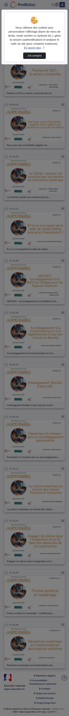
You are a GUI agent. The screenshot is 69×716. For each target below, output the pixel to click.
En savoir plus (34, 48)
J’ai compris (34, 55)
